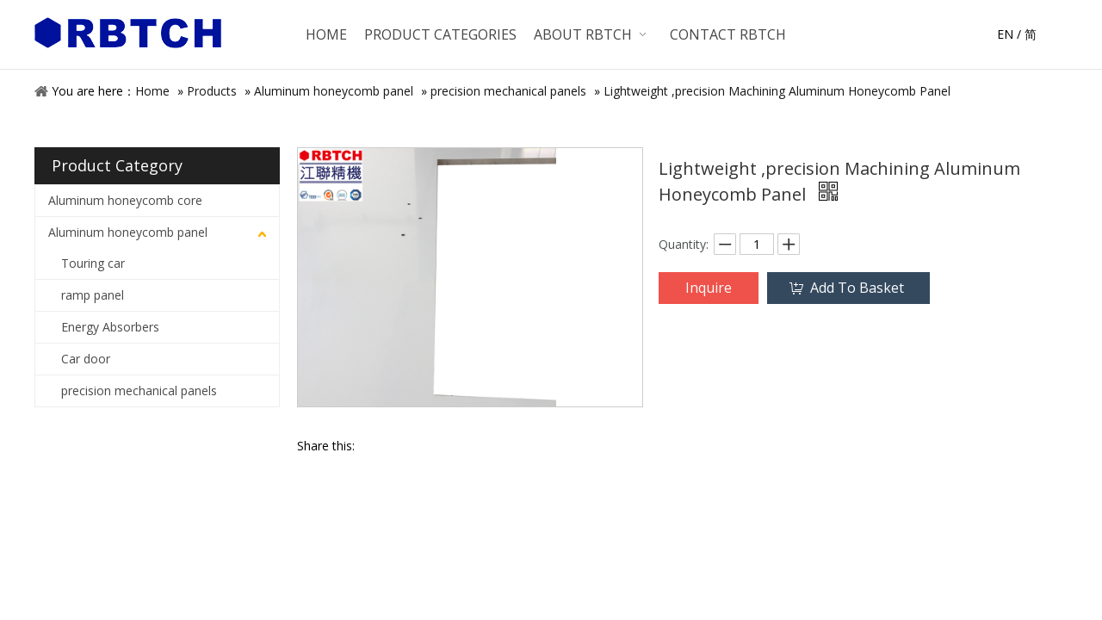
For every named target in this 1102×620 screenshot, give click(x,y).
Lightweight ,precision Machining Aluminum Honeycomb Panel (777, 91)
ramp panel (92, 295)
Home (152, 91)
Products (212, 91)
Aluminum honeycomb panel (333, 91)
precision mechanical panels (508, 91)
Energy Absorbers (110, 327)
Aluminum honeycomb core (125, 200)
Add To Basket (857, 287)
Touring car (93, 263)
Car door (85, 358)
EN (1005, 34)
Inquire (708, 287)
